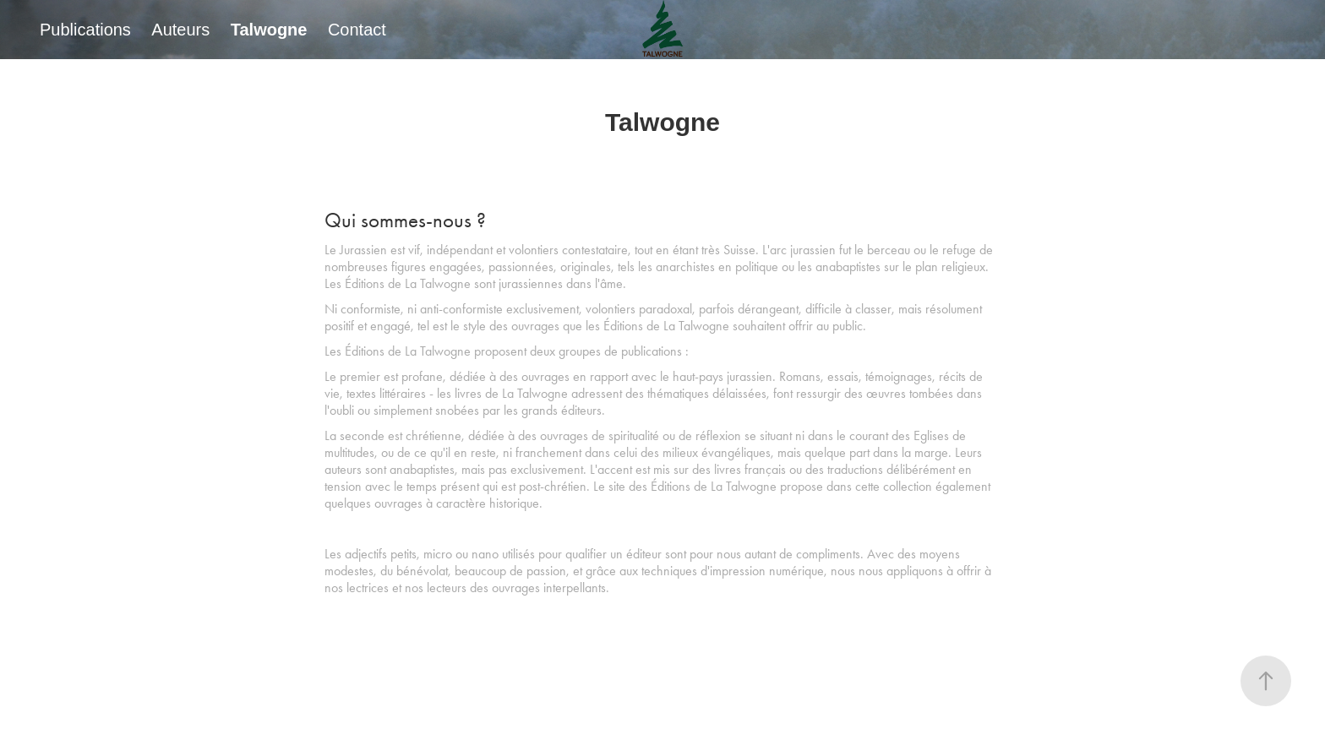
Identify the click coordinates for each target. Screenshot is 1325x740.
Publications (85, 29)
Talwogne (269, 29)
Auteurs (180, 29)
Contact (357, 29)
